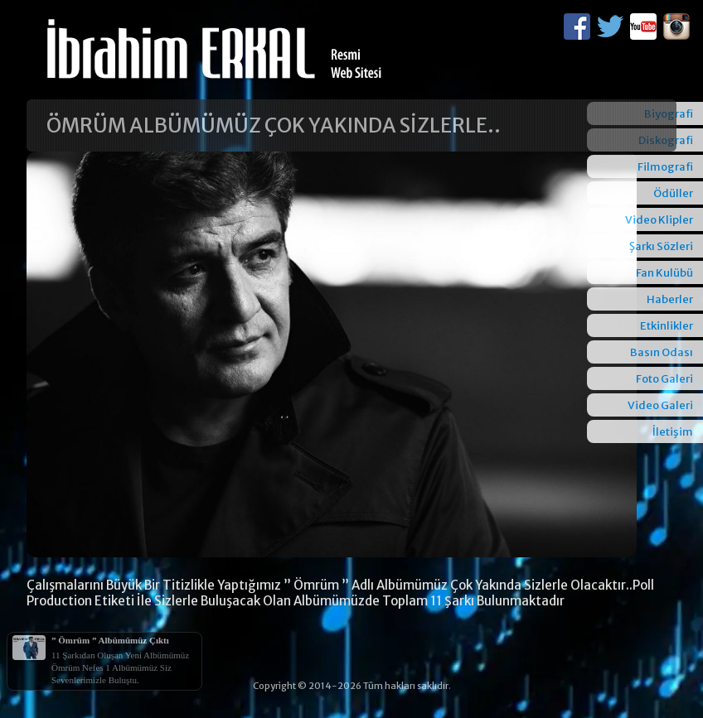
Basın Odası (661, 352)
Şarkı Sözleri (661, 246)
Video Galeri (660, 405)
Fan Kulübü (664, 273)
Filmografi (665, 167)
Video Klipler (659, 220)
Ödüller (673, 193)
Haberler (670, 299)
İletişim (672, 432)
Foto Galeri (664, 379)
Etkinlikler (666, 326)
